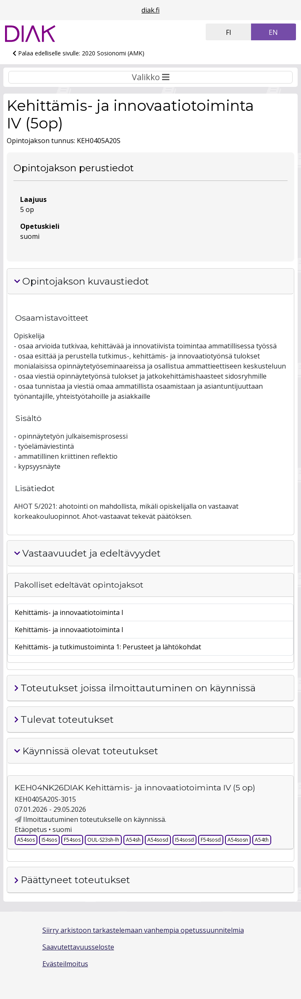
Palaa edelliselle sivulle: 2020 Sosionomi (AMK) (78, 53)
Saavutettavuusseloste (78, 947)
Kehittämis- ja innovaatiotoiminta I (69, 612)
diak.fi (150, 10)
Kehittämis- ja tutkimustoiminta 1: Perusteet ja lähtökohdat (108, 646)
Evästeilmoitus (65, 963)
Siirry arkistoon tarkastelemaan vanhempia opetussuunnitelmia (143, 930)
